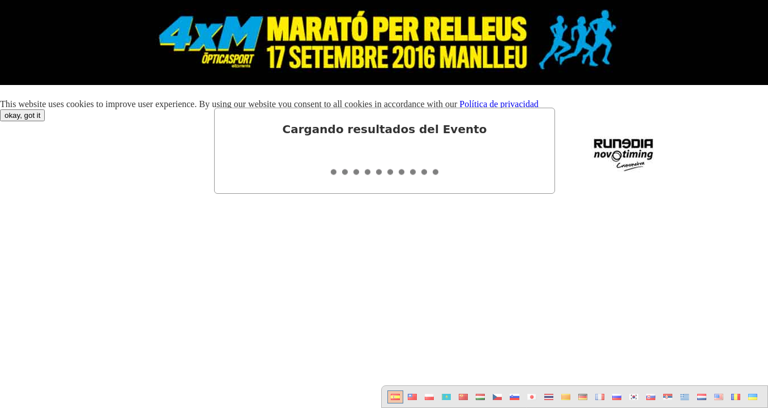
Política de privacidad (499, 104)
